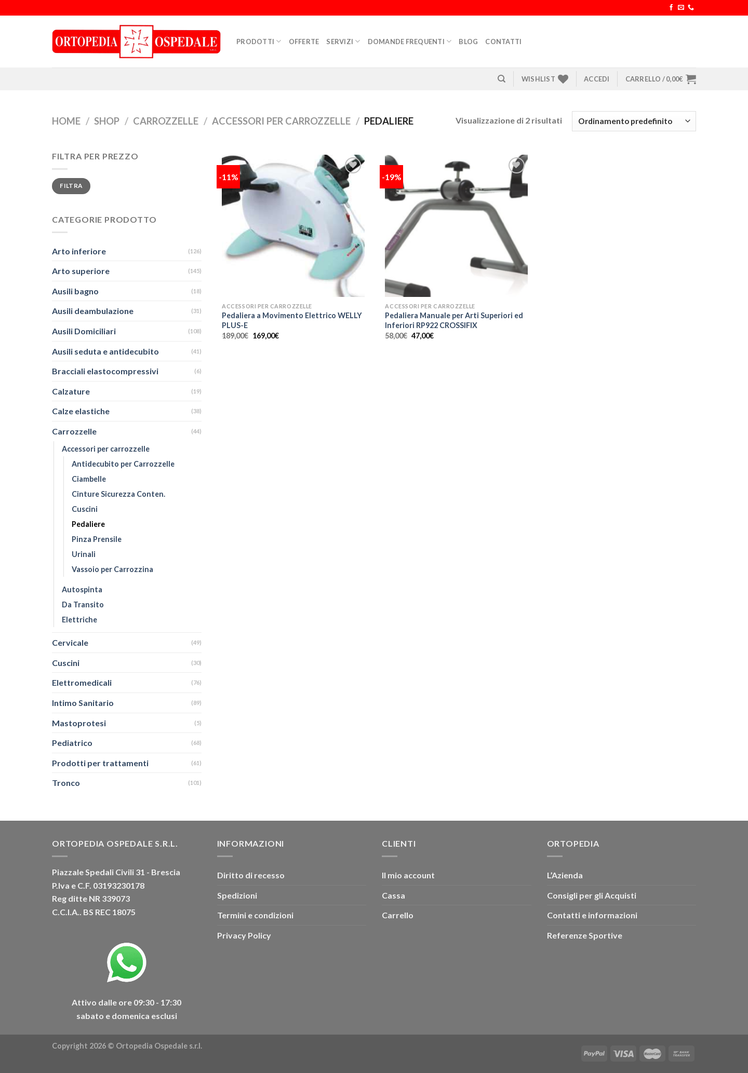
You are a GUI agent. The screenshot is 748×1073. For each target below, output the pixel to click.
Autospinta (82, 589)
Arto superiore (81, 271)
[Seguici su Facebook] (671, 7)
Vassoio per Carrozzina (112, 569)
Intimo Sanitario (83, 703)
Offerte (304, 41)
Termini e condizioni (255, 915)
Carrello (397, 915)
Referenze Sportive (584, 935)
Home (66, 121)
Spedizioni (237, 895)
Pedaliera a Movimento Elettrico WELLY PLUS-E (292, 320)
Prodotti (259, 41)
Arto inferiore (79, 251)
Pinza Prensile (97, 539)
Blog (468, 41)
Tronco (66, 782)
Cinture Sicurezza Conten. (118, 494)
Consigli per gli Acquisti (591, 895)
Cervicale (70, 642)
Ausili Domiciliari (84, 331)
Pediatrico (72, 743)
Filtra (71, 185)
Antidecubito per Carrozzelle (123, 463)
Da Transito (83, 604)
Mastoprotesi (79, 723)
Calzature (71, 391)
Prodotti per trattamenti (100, 763)
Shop (106, 121)
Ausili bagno (75, 291)
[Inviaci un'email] (681, 7)
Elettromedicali (82, 682)
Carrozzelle (165, 121)
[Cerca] (501, 79)
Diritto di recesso (251, 875)
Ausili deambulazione (92, 311)
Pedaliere (88, 524)
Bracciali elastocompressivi (105, 371)
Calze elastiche (81, 411)
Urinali (84, 554)
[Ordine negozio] (634, 121)
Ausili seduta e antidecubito (105, 351)
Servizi (343, 41)
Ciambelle (89, 478)
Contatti (503, 41)
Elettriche (79, 619)
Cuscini (85, 509)
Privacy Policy (244, 935)
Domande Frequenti (410, 41)
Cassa (393, 895)
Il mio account (408, 875)
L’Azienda (565, 875)
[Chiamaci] (691, 7)
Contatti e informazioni (592, 915)
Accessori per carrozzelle (281, 121)
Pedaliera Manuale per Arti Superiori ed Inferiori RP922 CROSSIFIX (454, 320)
